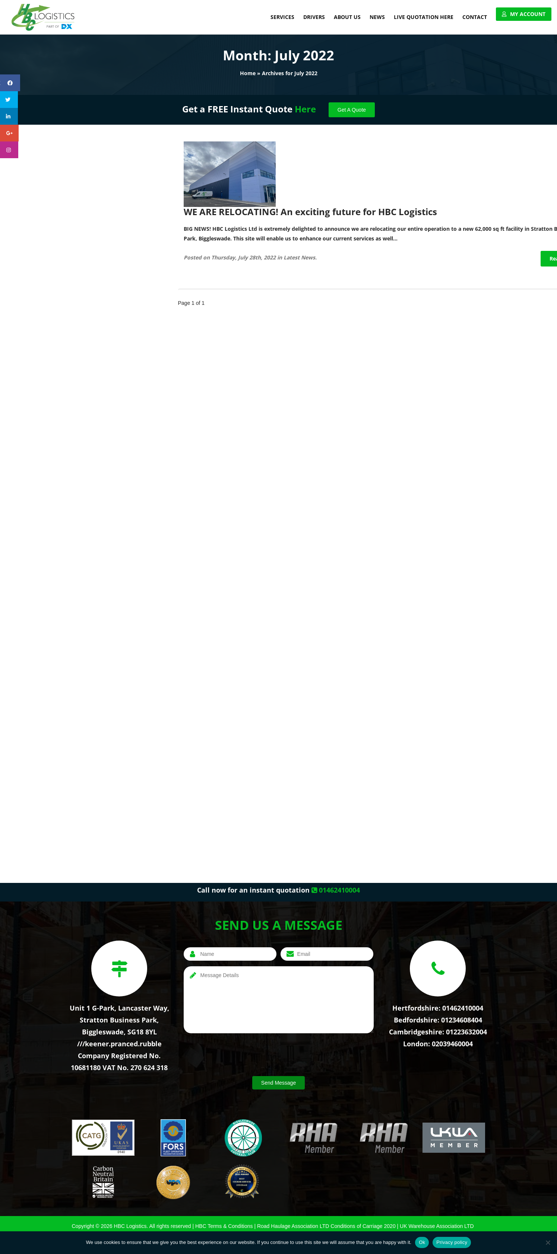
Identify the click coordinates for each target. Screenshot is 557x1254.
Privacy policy (451, 1242)
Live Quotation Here (423, 16)
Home (248, 73)
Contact (474, 16)
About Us (347, 16)
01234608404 (461, 1019)
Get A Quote (352, 110)
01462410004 (335, 890)
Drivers (314, 16)
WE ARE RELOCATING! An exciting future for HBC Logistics (310, 211)
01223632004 (466, 1031)
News (377, 16)
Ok (422, 1242)
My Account (527, 13)
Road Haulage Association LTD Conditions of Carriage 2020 (326, 1226)
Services (282, 16)
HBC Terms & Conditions (224, 1226)
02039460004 (452, 1043)
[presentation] (240, 1055)
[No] (547, 1242)
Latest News (299, 257)
